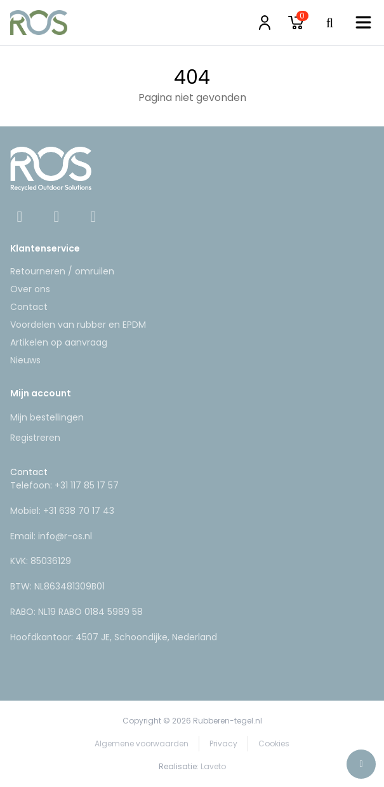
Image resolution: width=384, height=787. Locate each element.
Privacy (223, 743)
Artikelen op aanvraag (58, 342)
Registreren (35, 437)
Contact (29, 306)
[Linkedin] (93, 218)
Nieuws (25, 360)
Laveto (213, 766)
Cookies (273, 743)
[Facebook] (21, 218)
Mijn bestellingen (47, 417)
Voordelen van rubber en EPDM (78, 324)
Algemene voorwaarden (142, 743)
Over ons (30, 289)
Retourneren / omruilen (62, 271)
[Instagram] (58, 218)
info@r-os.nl (65, 536)
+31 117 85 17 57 (87, 485)
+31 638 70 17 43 (78, 510)
